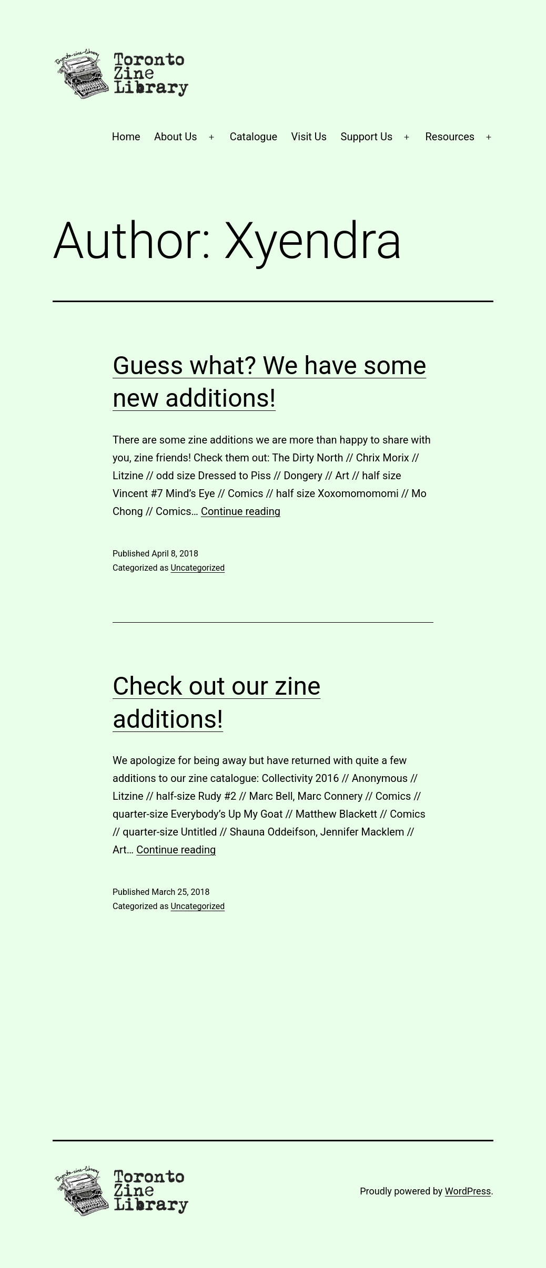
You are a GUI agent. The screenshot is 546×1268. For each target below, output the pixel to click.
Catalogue (253, 136)
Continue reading (240, 511)
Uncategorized (197, 568)
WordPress (468, 1191)
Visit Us (309, 136)
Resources (450, 136)
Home (126, 136)
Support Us (367, 136)
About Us (175, 136)
